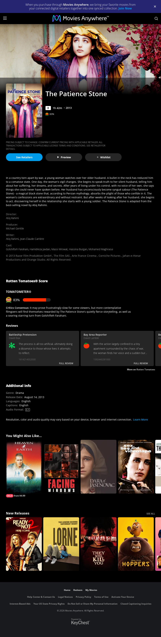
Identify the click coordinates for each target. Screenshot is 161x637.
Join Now (125, 8)
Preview (64, 157)
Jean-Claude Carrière (32, 239)
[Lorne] (61, 544)
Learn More (140, 419)
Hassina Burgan (78, 249)
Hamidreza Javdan (40, 249)
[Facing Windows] (61, 467)
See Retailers (24, 157)
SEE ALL (151, 513)
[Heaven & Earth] (24, 468)
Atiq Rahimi (12, 218)
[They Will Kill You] (98, 544)
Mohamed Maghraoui (101, 249)
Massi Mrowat (59, 249)
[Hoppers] (136, 544)
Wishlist (103, 157)
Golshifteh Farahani (17, 249)
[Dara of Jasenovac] (98, 467)
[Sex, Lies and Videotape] (136, 467)
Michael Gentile (15, 228)
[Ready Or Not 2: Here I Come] (24, 544)
